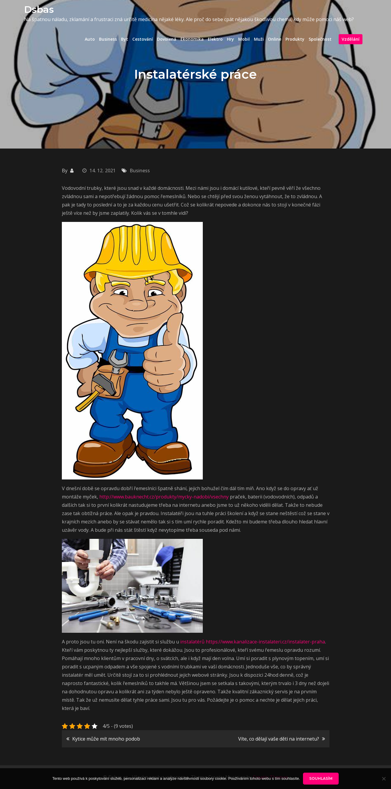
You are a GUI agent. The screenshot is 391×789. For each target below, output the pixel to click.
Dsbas (39, 9)
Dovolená (166, 39)
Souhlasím (320, 778)
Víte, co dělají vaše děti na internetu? (278, 739)
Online (274, 39)
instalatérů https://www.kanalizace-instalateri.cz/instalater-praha (252, 641)
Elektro (215, 39)
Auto (90, 39)
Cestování (142, 39)
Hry (230, 39)
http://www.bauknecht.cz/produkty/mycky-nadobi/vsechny (164, 496)
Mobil (244, 39)
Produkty (294, 39)
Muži (259, 39)
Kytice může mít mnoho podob (106, 739)
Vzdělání (350, 39)
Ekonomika (192, 39)
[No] (384, 779)
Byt (124, 39)
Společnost (320, 39)
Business (108, 39)
